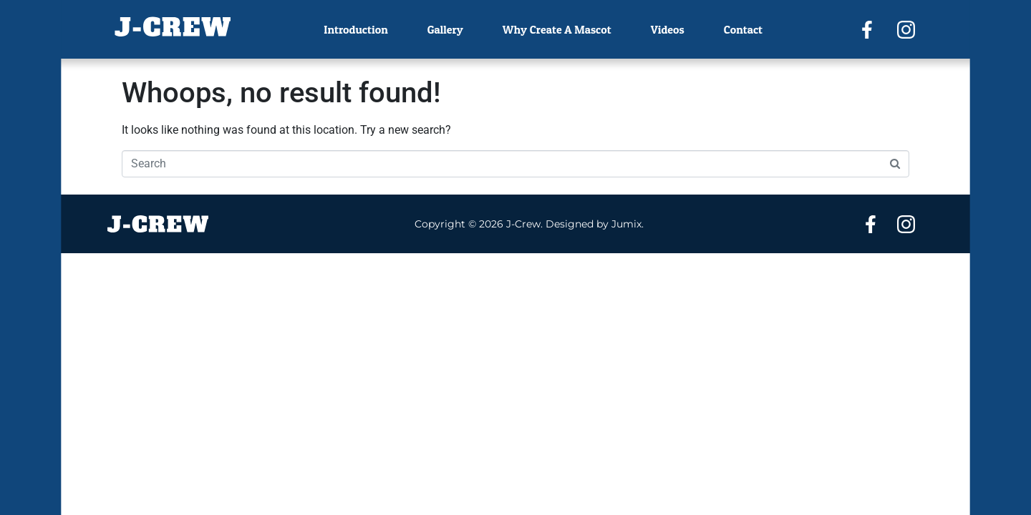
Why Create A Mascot (557, 29)
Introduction (355, 29)
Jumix (626, 223)
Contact (743, 29)
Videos (667, 29)
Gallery (445, 29)
